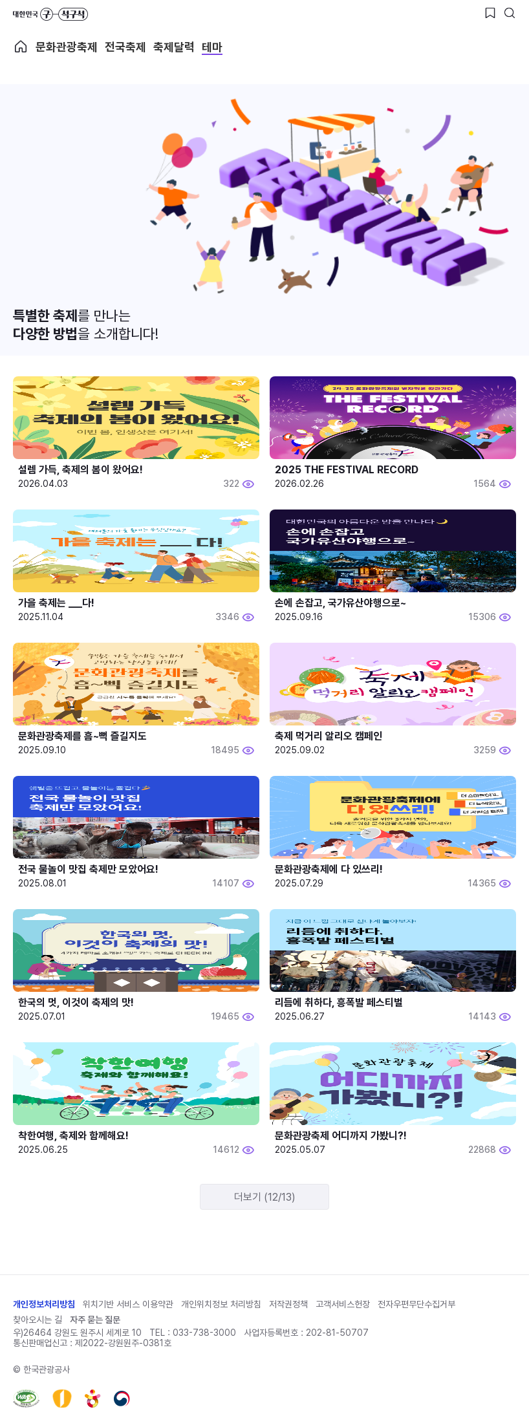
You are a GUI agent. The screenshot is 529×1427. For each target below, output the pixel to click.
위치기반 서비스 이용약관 (128, 1304)
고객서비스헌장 (343, 1304)
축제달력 (174, 47)
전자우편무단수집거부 (416, 1304)
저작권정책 (288, 1304)
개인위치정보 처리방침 (221, 1304)
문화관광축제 (67, 47)
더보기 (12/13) (265, 1197)
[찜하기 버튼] (490, 12)
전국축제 (125, 47)
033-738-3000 (204, 1332)
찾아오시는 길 (37, 1319)
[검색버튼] (509, 12)
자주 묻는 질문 (95, 1319)
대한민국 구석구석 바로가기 (50, 14)
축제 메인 (20, 46)
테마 (212, 47)
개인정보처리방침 (44, 1304)
